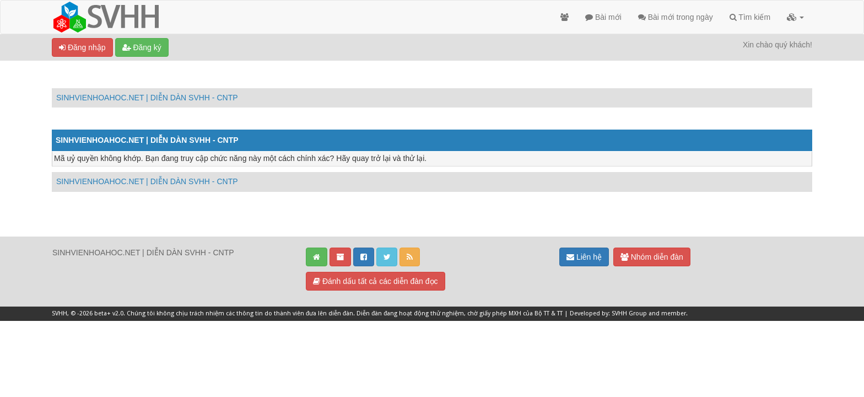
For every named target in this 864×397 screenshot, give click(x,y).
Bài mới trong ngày (675, 17)
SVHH (59, 313)
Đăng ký (141, 47)
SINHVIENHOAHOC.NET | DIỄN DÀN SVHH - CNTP (147, 97)
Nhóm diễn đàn (651, 257)
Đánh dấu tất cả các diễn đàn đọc (375, 281)
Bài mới (603, 17)
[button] (795, 17)
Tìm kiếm (750, 17)
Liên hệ (584, 257)
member (673, 313)
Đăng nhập (82, 47)
